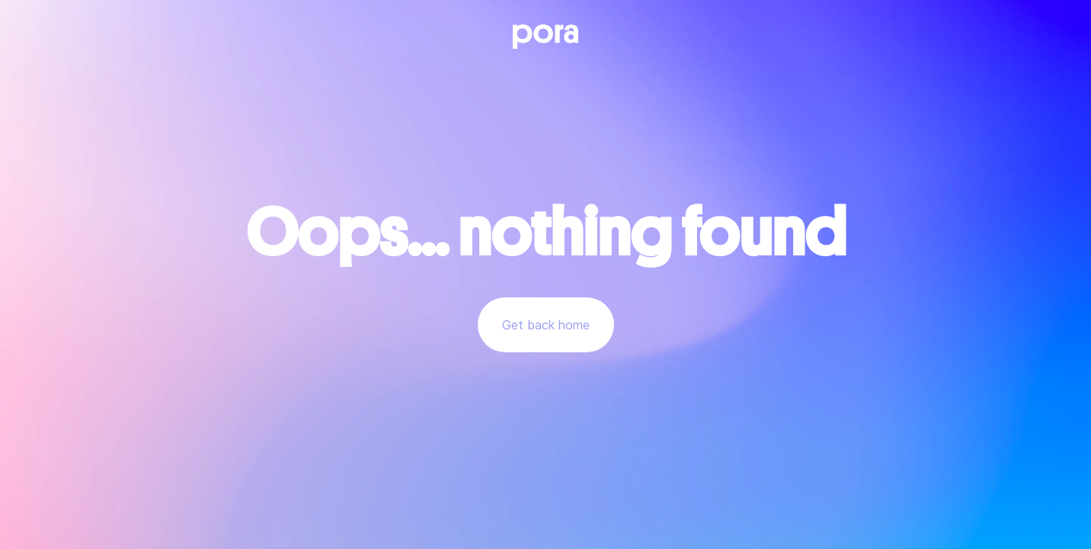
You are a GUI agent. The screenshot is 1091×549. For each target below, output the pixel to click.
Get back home (546, 324)
